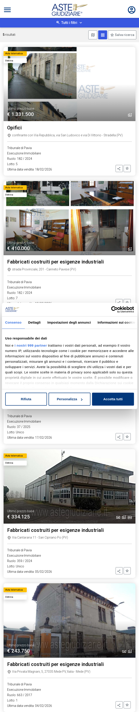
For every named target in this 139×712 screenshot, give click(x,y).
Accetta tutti (113, 399)
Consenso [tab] (13, 322)
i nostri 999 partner (31, 345)
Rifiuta (26, 399)
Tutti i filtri (69, 23)
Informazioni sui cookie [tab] (116, 322)
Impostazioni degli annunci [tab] (69, 322)
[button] (119, 168)
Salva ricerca (124, 35)
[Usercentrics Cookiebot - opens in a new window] (114, 309)
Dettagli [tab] (34, 322)
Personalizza (70, 399)
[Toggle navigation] (7, 10)
